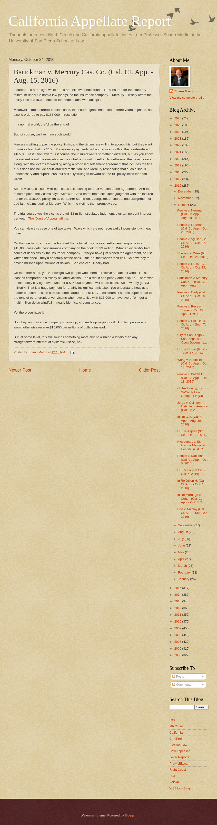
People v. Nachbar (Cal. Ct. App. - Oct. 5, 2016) (192, 459)
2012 (178, 608)
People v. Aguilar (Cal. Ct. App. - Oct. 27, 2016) (192, 242)
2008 (178, 635)
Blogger (130, 815)
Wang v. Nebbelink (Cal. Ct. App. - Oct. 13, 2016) (192, 363)
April (181, 559)
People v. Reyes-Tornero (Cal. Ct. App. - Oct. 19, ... (191, 310)
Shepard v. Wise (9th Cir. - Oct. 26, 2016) (192, 255)
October (184, 205)
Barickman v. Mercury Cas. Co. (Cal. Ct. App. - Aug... (192, 281)
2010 (178, 621)
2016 (178, 185)
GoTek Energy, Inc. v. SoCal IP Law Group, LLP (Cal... (192, 392)
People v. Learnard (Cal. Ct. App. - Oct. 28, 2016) (192, 228)
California (176, 732)
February (184, 572)
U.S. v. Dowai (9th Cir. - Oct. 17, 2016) (192, 351)
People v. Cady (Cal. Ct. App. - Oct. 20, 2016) (191, 296)
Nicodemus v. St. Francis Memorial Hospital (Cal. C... (191, 445)
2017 (178, 179)
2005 (178, 655)
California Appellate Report (90, 21)
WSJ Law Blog (179, 788)
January (184, 579)
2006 (178, 648)
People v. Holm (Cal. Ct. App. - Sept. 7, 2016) (191, 324)
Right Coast (177, 769)
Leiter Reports (179, 757)
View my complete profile (186, 97)
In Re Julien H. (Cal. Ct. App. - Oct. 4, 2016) (191, 484)
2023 (178, 138)
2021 (178, 152)
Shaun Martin (184, 91)
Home (85, 370)
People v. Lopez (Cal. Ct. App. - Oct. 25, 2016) (192, 267)
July (181, 539)
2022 (178, 145)
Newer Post (20, 370)
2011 (178, 614)
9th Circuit (176, 726)
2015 (178, 588)
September (186, 525)
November (185, 198)
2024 (178, 132)
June (182, 545)
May (181, 552)
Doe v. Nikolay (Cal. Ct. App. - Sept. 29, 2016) (192, 512)
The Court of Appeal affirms (48, 218)
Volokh (174, 782)
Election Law (178, 745)
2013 (178, 601)
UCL (172, 776)
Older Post (149, 370)
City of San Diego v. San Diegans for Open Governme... (192, 338)
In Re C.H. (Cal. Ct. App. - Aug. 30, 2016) (190, 420)
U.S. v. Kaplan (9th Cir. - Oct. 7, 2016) (192, 433)
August (183, 532)
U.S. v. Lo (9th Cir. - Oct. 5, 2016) (191, 472)
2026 (178, 118)
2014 (178, 594)
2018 (178, 172)
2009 (178, 628)
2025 (178, 125)
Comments (181, 684)
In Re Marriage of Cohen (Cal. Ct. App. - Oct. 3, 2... (191, 498)
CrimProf (175, 738)
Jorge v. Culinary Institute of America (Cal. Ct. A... (192, 406)
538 (172, 720)
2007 (178, 641)
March (182, 565)
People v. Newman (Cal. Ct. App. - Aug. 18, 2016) (190, 214)
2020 (178, 159)
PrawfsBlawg (178, 763)
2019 (178, 165)
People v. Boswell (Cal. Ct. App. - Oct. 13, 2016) (192, 378)
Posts (178, 676)
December (185, 191)
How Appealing (179, 751)
